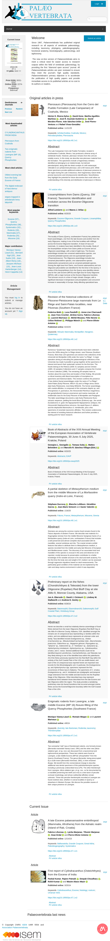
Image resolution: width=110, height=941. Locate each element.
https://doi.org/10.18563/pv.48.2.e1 (62, 140)
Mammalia (69, 332)
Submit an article (94, 38)
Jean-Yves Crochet (60, 315)
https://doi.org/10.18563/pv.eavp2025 (63, 461)
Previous (8, 109)
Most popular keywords (14, 211)
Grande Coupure (81, 218)
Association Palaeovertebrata (15, 927)
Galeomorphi (88, 609)
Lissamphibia (95, 218)
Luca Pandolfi (71, 312)
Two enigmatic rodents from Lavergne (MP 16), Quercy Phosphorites (13, 154)
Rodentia (82, 728)
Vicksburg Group (67, 611)
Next (6, 112)
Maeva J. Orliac (76, 210)
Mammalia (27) (13, 233)
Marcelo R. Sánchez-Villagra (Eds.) (80, 447)
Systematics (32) (13, 227)
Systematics (70, 846)
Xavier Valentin (87, 507)
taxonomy (91, 728)
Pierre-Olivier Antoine (78, 835)
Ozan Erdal (56, 835)
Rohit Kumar (54, 882)
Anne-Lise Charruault (91, 312)
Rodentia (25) (13, 236)
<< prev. (10, 71)
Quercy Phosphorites (57, 221)
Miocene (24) (14, 238)
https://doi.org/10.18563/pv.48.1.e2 (62, 339)
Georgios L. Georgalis (58, 445)
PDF (105, 106)
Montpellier (79, 332)
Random (19, 109)
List (10, 112)
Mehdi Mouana (78, 318)
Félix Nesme (91, 318)
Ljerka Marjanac (74, 832)
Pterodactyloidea (55, 135)
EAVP (68, 456)
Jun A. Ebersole (55, 597)
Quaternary (52, 334)
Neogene (89, 332)
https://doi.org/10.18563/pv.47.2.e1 (62, 735)
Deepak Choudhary (89, 879)
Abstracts (61, 456)
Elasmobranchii (75, 609)
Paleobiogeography (56, 846)
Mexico (83, 133)
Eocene (75, 890)
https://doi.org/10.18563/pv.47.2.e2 (62, 616)
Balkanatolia (62, 843)
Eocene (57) (13, 219)
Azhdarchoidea (63, 133)
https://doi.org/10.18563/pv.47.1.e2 (62, 898)
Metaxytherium (77, 515)
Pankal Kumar (54, 879)
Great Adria (89, 843)
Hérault (60, 332)
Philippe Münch (72, 320)
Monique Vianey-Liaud (58, 717)
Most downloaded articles (13, 124)
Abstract (52, 856)
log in (17, 298)
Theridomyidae (54, 730)
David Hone (78, 116)
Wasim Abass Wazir (76, 882)
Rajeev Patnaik (69, 879)
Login (97, 4)
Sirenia (96, 515)
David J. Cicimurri (74, 597)
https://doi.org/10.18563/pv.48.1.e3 (62, 226)
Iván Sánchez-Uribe (72, 121)
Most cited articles (13, 168)
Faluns (60, 515)
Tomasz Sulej (78, 445)
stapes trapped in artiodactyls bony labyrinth (12, 199)
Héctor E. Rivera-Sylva (58, 116)
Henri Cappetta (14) (13, 272)
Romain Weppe (79, 717)
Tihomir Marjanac (91, 832)
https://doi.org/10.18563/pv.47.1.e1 (62, 851)
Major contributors (13, 246)
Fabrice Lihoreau (92, 315)
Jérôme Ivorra (76, 315)
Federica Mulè (54, 312)
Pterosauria (68, 135)
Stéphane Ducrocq (56, 504)
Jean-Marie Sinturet (67, 507)
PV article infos (55, 189)
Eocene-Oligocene (65, 218)
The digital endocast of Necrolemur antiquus (14, 188)
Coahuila (75, 133)
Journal (9, 29)
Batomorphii (62, 609)
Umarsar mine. (54, 893)
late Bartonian (71, 728)
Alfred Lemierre (55, 210)
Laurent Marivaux (59, 318)
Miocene (88, 515)
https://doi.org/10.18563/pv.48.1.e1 (62, 520)
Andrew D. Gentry (70, 600)
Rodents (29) (13, 230)
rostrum (91, 890)
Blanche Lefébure (77, 504)
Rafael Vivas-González (70, 124)
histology (83, 890)
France (67, 515)
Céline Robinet (55, 320)
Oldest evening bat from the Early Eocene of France (13, 177)
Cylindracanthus (64, 890)
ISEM (24, 925)
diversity (60, 728)
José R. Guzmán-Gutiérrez (72, 119)
